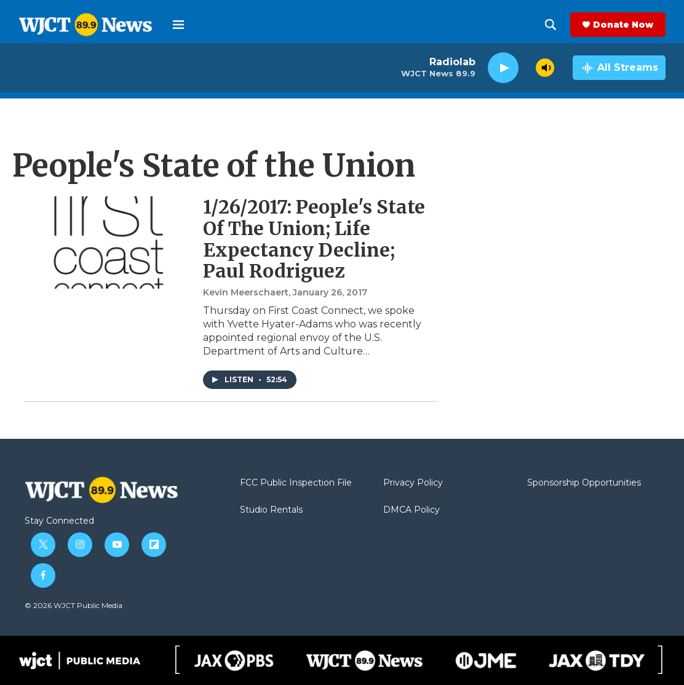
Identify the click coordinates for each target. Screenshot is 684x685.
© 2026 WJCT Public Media (73, 605)
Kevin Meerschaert (245, 292)
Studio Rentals (271, 510)
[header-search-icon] (550, 24)
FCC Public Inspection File (296, 483)
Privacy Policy (413, 483)
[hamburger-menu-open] (178, 24)
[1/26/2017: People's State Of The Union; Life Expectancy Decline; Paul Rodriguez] (108, 242)
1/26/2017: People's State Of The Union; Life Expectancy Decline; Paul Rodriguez (314, 238)
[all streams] (619, 67)
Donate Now (623, 25)
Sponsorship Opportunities (584, 483)
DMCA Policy (411, 510)
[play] (503, 68)
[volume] (545, 67)
